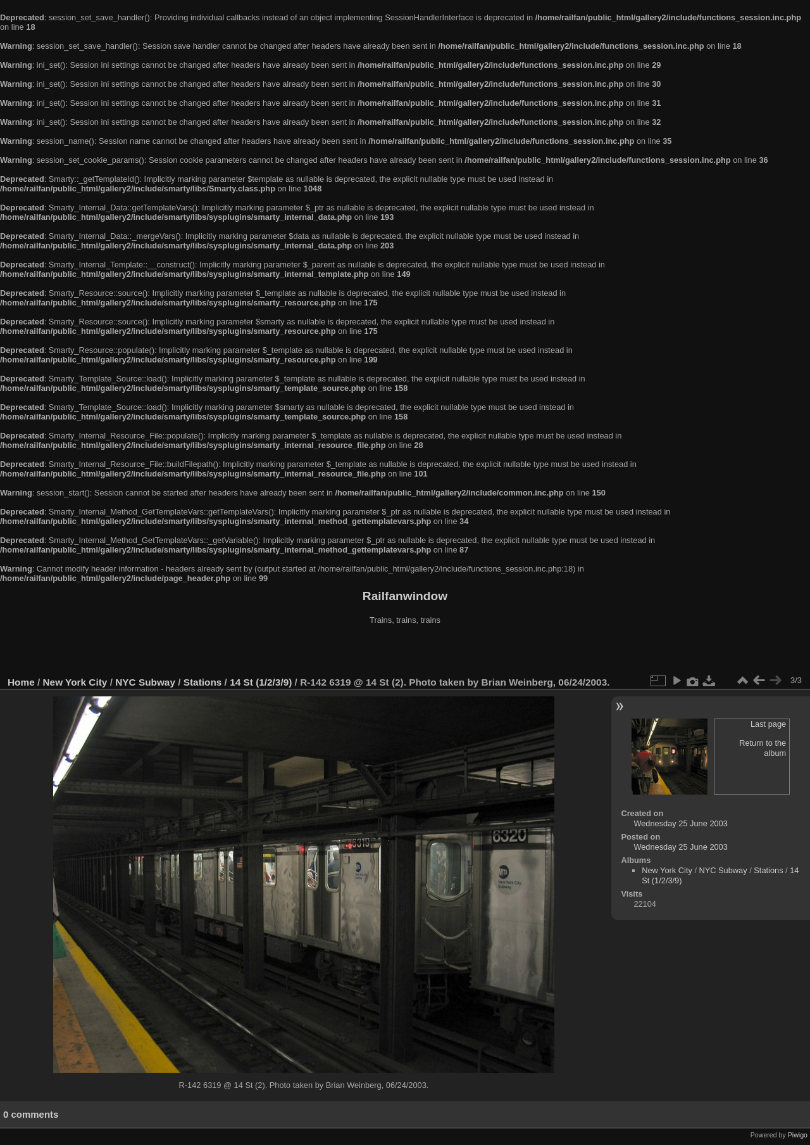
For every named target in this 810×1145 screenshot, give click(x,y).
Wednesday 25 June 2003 (680, 823)
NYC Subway (145, 682)
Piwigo (797, 1135)
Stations (203, 682)
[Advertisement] (405, 652)
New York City (75, 682)
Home (21, 682)
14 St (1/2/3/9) (261, 682)
